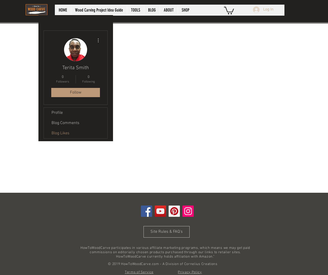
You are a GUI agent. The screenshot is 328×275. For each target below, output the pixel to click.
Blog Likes (60, 133)
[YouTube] (160, 211)
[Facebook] (146, 211)
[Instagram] (188, 211)
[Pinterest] (174, 211)
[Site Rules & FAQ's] (167, 232)
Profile (57, 112)
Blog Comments (65, 123)
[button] (229, 10)
